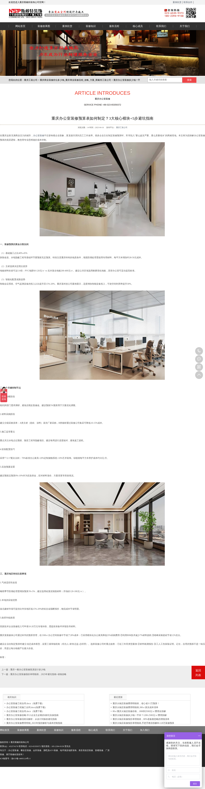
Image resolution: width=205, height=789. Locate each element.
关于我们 (185, 26)
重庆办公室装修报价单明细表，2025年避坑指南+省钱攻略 (38, 674)
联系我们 (161, 26)
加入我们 (144, 730)
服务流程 (114, 26)
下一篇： (6, 674)
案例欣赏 (177, 2)
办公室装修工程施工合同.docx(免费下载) (26, 707)
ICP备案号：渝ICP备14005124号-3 (15, 758)
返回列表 (198, 673)
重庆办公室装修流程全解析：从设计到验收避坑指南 (31, 719)
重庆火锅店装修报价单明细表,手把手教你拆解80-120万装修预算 (143, 723)
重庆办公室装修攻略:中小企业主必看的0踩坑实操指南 (32, 715)
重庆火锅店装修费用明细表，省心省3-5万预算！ (136, 703)
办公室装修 (38, 135)
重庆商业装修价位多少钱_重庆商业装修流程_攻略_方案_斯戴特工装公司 (75, 80)
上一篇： (6, 669)
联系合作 (188, 2)
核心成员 (138, 26)
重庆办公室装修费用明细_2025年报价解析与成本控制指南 (34, 723)
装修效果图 (44, 26)
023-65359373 (199, 351)
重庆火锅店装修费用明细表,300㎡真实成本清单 (135, 707)
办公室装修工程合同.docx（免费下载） (25, 703)
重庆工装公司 (30, 80)
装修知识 (91, 26)
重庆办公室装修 (81, 13)
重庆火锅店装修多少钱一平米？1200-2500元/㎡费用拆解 (140, 715)
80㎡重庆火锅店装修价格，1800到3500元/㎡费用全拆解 (139, 711)
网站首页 (20, 26)
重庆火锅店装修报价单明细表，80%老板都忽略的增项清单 (141, 719)
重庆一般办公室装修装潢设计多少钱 (27, 669)
